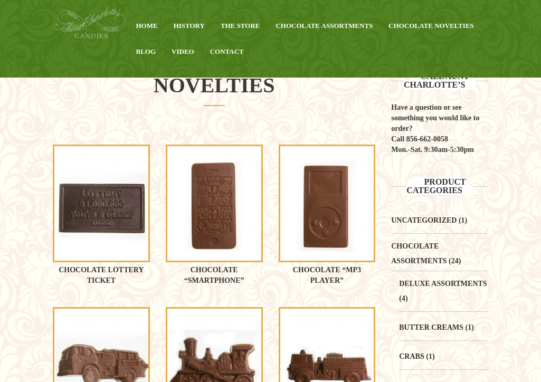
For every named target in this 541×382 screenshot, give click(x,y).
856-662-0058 (427, 139)
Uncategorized (424, 220)
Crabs (411, 356)
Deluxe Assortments (443, 284)
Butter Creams (431, 327)
